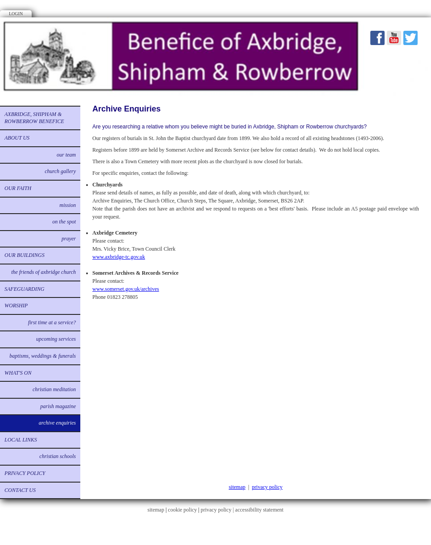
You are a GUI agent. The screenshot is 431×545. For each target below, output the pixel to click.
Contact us (20, 490)
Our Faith (17, 188)
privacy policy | (218, 510)
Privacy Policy (24, 473)
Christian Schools (57, 456)
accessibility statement (259, 510)
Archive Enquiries (57, 423)
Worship (16, 305)
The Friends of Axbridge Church (43, 272)
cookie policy (182, 510)
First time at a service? (52, 322)
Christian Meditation (54, 389)
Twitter (410, 38)
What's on (17, 373)
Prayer (69, 238)
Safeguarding (24, 289)
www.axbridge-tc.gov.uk (118, 257)
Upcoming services (56, 339)
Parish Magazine (58, 406)
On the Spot (64, 222)
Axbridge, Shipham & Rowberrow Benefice (34, 117)
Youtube (394, 38)
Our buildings (24, 255)
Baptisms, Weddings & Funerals (42, 356)
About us (16, 138)
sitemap (237, 487)
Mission (67, 205)
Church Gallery (60, 171)
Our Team (66, 155)
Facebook (377, 38)
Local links (20, 440)
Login (16, 13)
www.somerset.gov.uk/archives (125, 289)
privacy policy (267, 487)
